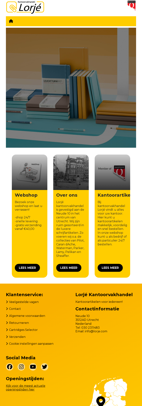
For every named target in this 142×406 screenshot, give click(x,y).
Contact (15, 309)
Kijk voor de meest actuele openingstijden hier (25, 387)
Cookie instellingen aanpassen (31, 343)
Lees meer (27, 268)
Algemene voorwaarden (27, 316)
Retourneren (19, 323)
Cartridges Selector (23, 330)
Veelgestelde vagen (24, 302)
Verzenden (17, 337)
